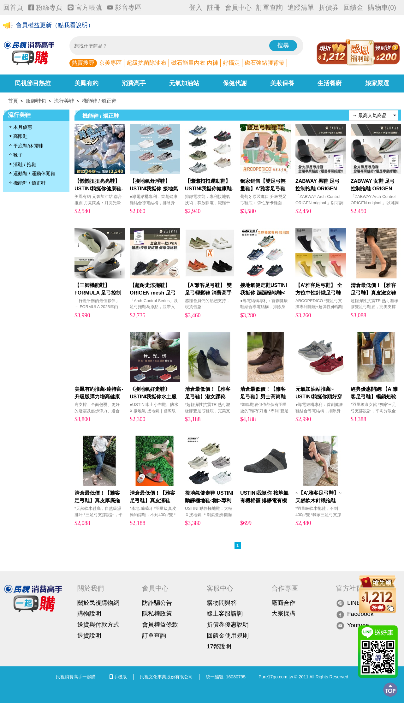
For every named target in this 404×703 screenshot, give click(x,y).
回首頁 (13, 7)
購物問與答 (222, 602)
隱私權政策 (157, 613)
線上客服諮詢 (225, 613)
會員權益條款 (160, 624)
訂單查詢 (269, 7)
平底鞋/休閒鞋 (28, 145)
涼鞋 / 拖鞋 (24, 164)
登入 (195, 7)
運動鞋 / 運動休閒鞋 (34, 173)
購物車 (382, 7)
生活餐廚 (330, 83)
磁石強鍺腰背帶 (264, 63)
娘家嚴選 (377, 83)
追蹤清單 (301, 7)
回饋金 (353, 7)
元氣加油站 (184, 83)
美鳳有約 (86, 83)
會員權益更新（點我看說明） (55, 25)
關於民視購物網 (98, 602)
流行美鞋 (64, 101)
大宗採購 (283, 613)
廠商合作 (283, 602)
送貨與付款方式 (98, 624)
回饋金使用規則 (228, 635)
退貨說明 (89, 635)
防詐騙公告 (157, 602)
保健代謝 (235, 83)
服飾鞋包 (36, 101)
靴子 (18, 155)
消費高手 (134, 83)
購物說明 (89, 613)
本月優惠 (22, 127)
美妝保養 (282, 83)
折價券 (329, 7)
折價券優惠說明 (228, 624)
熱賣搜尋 (83, 63)
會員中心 (238, 7)
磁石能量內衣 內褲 (194, 63)
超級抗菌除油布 (146, 63)
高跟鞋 (20, 136)
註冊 (213, 7)
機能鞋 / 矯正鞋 (99, 101)
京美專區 (110, 63)
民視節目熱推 (33, 83)
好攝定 (231, 63)
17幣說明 (219, 646)
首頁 (13, 101)
